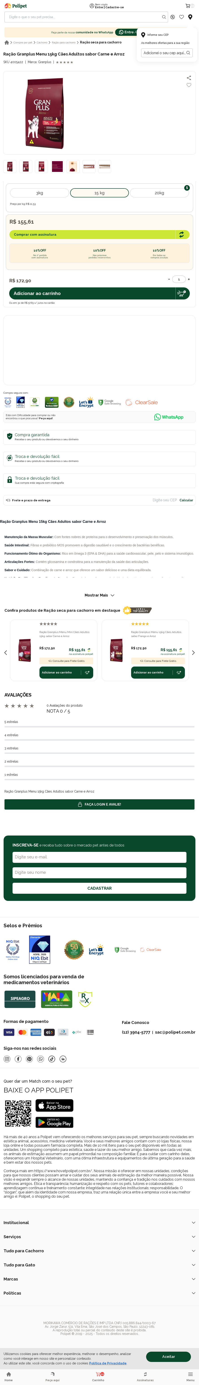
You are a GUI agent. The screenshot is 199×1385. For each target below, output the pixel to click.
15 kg (99, 192)
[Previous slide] (5, 652)
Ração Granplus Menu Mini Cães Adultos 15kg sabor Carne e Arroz (64, 634)
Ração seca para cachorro (100, 42)
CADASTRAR (99, 888)
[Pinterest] (29, 1059)
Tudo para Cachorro (99, 1250)
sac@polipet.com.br (175, 1032)
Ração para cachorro (64, 42)
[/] (88, 1342)
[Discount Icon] (172, 17)
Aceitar (168, 1357)
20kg (159, 192)
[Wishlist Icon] (181, 17)
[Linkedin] (63, 1059)
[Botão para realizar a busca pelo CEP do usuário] (188, 52)
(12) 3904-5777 (136, 1032)
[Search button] (164, 17)
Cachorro (42, 42)
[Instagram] (7, 1059)
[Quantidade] (179, 279)
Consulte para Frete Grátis (66, 661)
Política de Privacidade (108, 1363)
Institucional (99, 1222)
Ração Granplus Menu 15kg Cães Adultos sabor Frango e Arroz (156, 634)
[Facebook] (18, 1059)
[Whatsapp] (40, 1059)
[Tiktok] (51, 1059)
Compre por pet (22, 42)
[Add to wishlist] (189, 85)
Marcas (99, 1279)
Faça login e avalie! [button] (99, 804)
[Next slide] (193, 652)
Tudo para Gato (99, 1265)
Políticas (99, 1293)
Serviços (99, 1236)
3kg (39, 192)
